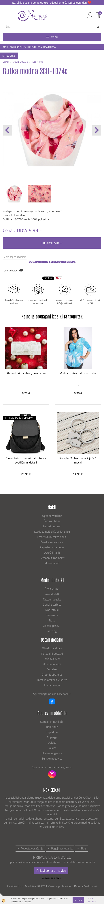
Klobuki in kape (52, 664)
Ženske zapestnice (52, 542)
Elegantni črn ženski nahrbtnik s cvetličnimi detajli (26, 460)
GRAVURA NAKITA (46, 47)
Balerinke (52, 727)
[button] (96, 130)
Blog (83, 848)
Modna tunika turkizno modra (78, 373)
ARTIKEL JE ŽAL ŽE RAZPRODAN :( (19, 418)
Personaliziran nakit (52, 558)
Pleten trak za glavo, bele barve (26, 373)
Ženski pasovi (52, 625)
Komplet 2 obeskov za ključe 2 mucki (78, 460)
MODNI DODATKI (20, 61)
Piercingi (52, 631)
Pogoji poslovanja (62, 848)
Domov (6, 61)
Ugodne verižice (52, 515)
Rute (34, 61)
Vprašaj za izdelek (15, 257)
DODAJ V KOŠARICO (52, 243)
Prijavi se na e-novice (51, 870)
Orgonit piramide (52, 674)
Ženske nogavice (52, 758)
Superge (52, 737)
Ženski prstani (52, 526)
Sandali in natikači (52, 721)
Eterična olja (52, 685)
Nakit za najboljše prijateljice (52, 531)
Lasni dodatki (52, 594)
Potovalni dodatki (52, 653)
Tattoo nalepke (52, 599)
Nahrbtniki (52, 610)
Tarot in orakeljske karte (52, 680)
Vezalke (52, 669)
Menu (52, 37)
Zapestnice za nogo (52, 547)
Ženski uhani (52, 521)
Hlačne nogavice (52, 753)
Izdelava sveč (52, 658)
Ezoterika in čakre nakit (52, 537)
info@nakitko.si (87, 886)
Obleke (52, 742)
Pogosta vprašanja (32, 848)
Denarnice (52, 615)
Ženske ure (52, 589)
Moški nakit (52, 563)
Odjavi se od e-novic (51, 878)
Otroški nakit (52, 552)
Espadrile (52, 732)
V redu (78, 900)
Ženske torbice (52, 604)
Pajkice (52, 748)
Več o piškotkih (92, 900)
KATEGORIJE (9, 55)
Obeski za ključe (52, 648)
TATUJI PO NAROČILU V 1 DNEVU (19, 47)
